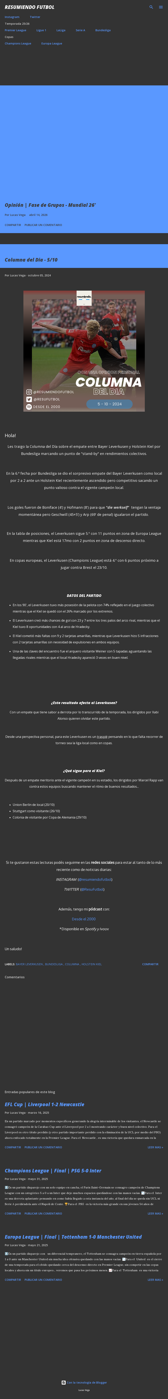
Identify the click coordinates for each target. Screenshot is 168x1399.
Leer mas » (155, 1147)
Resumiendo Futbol (30, 7)
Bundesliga (103, 30)
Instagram (12, 17)
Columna (72, 964)
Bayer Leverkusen (29, 964)
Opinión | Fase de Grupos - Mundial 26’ (50, 205)
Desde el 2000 (84, 919)
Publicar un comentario (43, 225)
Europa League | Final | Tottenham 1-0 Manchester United (73, 1237)
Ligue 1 (41, 30)
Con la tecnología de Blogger (84, 1382)
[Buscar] (151, 7)
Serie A (80, 30)
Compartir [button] (13, 225)
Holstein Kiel (92, 964)
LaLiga (61, 30)
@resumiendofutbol (95, 879)
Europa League (51, 43)
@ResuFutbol (92, 889)
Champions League (18, 43)
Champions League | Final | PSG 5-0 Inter (53, 1170)
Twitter (35, 17)
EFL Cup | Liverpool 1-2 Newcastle (44, 1104)
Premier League (15, 30)
